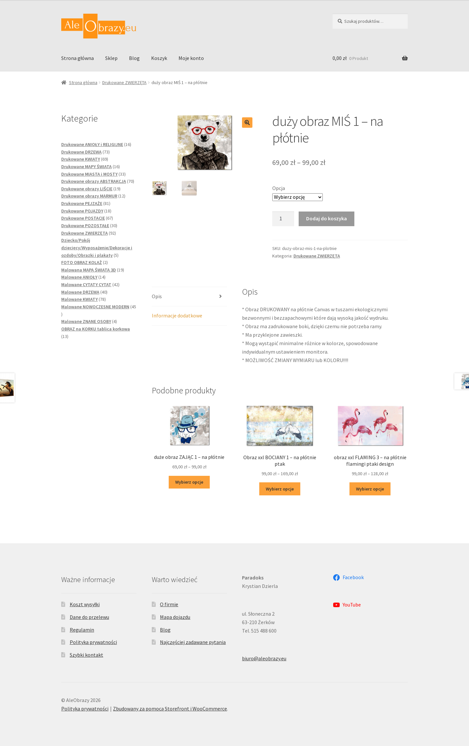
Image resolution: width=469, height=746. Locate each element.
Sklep (111, 58)
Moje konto (191, 58)
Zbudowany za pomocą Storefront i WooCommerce (170, 708)
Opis (157, 296)
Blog (134, 58)
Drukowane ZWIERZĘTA (124, 82)
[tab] (189, 296)
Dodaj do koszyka (326, 218)
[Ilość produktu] (283, 219)
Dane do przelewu (89, 617)
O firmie (169, 604)
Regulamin (82, 629)
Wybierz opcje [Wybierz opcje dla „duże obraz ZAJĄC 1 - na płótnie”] (189, 482)
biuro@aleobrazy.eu (264, 658)
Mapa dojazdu (175, 617)
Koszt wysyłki (85, 604)
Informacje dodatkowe (177, 315)
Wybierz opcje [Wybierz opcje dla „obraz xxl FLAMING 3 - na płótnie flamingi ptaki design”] (370, 489)
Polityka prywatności (93, 642)
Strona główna (77, 58)
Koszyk (159, 58)
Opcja (278, 188)
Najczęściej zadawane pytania (193, 642)
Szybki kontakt (86, 654)
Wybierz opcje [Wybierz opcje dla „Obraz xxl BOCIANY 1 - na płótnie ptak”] (280, 489)
